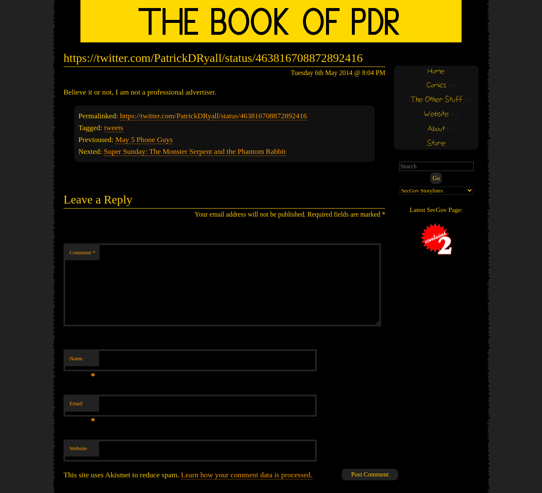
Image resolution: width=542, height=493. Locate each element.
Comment (82, 252)
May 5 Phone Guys (143, 139)
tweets (113, 127)
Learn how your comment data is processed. (246, 475)
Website (78, 448)
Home (436, 71)
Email (82, 406)
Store (436, 143)
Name (82, 361)
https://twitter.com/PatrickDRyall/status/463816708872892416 (213, 115)
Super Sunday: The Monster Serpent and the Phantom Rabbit (195, 151)
